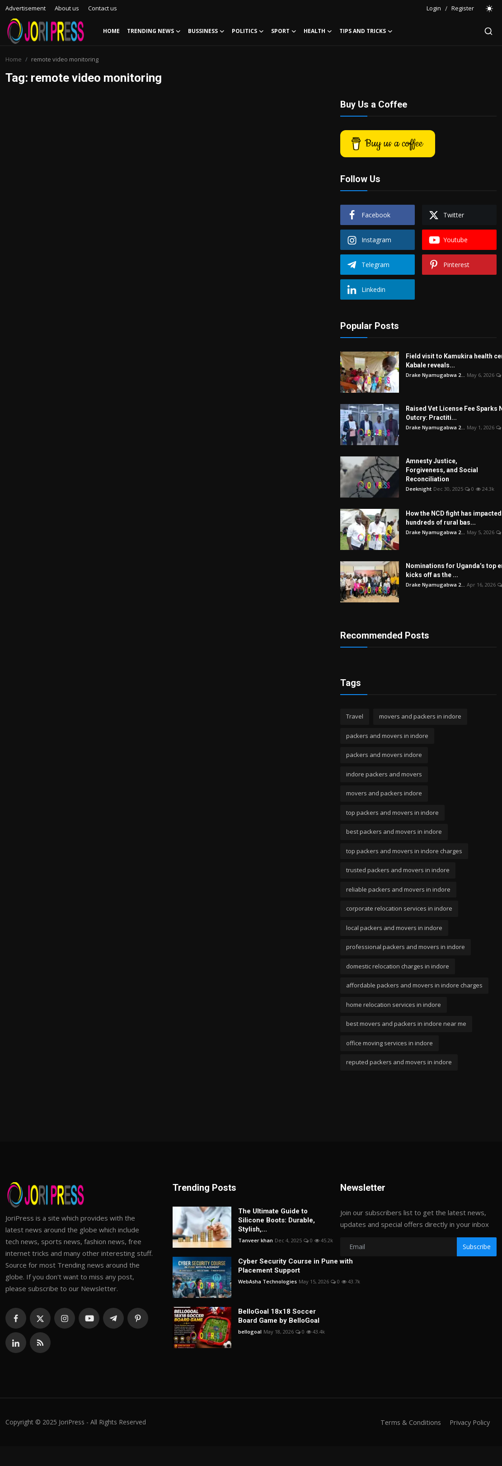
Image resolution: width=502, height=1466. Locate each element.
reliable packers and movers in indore (398, 889)
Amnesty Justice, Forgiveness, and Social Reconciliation (442, 470)
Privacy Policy (468, 1422)
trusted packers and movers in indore (398, 870)
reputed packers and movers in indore (399, 1062)
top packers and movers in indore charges (404, 851)
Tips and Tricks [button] (366, 31)
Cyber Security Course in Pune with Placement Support (295, 1265)
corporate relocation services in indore (399, 908)
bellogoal (250, 1331)
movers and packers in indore (420, 716)
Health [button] (318, 31)
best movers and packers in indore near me (406, 1024)
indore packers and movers (384, 774)
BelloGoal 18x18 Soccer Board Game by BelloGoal (278, 1316)
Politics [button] (248, 31)
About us (67, 8)
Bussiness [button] (206, 31)
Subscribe (477, 1246)
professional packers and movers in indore (405, 947)
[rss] (40, 1342)
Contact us (102, 8)
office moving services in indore (389, 1043)
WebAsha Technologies (267, 1281)
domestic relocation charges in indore (397, 966)
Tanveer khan (255, 1240)
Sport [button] (283, 31)
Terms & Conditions (408, 1422)
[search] (488, 31)
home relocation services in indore (393, 1005)
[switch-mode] (490, 8)
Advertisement (25, 8)
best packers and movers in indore (394, 831)
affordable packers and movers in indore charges (414, 985)
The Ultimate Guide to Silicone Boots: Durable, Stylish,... (276, 1220)
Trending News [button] (154, 31)
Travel (354, 716)
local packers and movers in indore (394, 928)
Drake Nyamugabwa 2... (435, 374)
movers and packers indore (384, 793)
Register (462, 8)
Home (111, 31)
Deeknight (419, 488)
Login (434, 8)
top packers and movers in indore (392, 812)
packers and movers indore (384, 755)
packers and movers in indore (387, 736)
